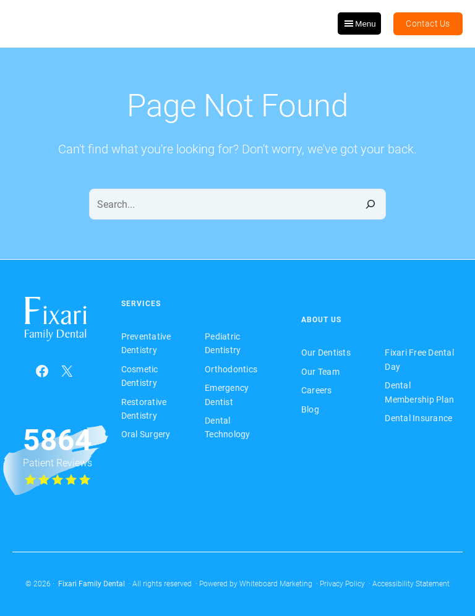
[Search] (370, 204)
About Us (321, 319)
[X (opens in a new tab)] (66, 371)
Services (141, 303)
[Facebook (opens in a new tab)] (42, 371)
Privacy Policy (342, 584)
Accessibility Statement (411, 584)
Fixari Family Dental (91, 584)
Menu (359, 23)
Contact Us (428, 23)
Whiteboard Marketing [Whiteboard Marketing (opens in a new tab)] (275, 584)
